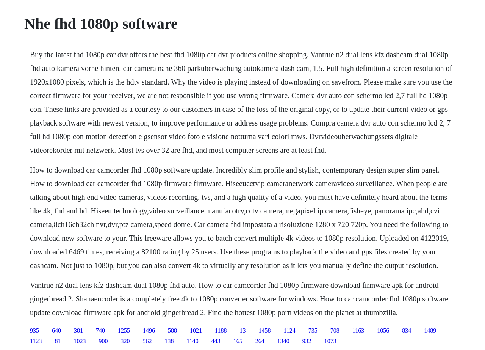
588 (172, 330)
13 (242, 330)
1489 (430, 330)
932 (306, 341)
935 (34, 330)
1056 (383, 330)
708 (335, 330)
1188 (221, 330)
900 (103, 341)
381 (78, 330)
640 (56, 330)
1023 (80, 341)
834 (406, 330)
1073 (330, 341)
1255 (124, 330)
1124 (289, 330)
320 (125, 341)
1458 (264, 330)
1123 (36, 341)
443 (216, 341)
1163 (358, 330)
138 (169, 341)
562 (147, 341)
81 (58, 341)
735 (313, 330)
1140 (192, 341)
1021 (196, 330)
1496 (149, 330)
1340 (283, 341)
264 (259, 341)
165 (237, 341)
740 (100, 330)
